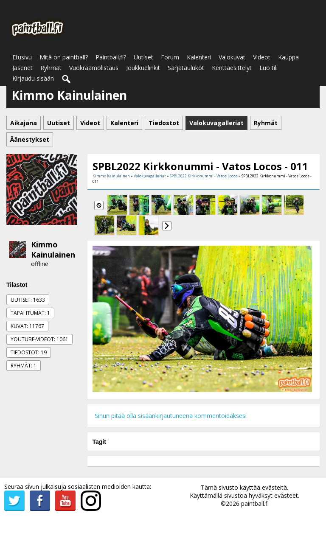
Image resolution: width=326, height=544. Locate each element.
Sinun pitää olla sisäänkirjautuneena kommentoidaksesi (171, 416)
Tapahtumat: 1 (30, 313)
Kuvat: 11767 (27, 326)
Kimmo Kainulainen (53, 249)
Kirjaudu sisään (33, 78)
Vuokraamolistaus (93, 68)
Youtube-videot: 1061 (39, 339)
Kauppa (288, 57)
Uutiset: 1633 (28, 299)
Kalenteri (199, 57)
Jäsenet (22, 68)
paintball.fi (255, 503)
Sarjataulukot (186, 68)
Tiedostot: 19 (29, 352)
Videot (261, 57)
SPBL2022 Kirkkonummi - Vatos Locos (204, 176)
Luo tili (268, 68)
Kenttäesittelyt (232, 68)
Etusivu (22, 57)
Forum (170, 57)
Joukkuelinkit (143, 68)
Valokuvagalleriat (150, 176)
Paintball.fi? (111, 57)
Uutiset (143, 57)
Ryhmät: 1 (24, 365)
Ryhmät (51, 68)
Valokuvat (232, 57)
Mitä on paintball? (63, 57)
